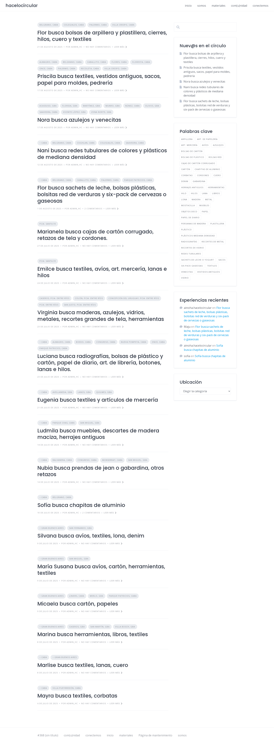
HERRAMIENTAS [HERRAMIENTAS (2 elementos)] (216, 187)
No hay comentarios (98, 46)
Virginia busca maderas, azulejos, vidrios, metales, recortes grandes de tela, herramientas (100, 316)
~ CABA (43, 142)
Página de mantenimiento (155, 735)
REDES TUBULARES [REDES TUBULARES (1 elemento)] (191, 253)
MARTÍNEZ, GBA (91, 105)
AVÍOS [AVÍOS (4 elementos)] (205, 145)
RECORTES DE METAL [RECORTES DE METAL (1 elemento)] (213, 241)
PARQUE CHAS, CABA (64, 422)
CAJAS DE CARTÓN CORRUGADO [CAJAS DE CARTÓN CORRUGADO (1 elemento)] (198, 163)
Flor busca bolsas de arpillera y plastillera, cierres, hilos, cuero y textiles (102, 36)
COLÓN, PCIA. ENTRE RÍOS (89, 298)
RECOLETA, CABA (90, 68)
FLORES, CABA (119, 62)
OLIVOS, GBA (152, 105)
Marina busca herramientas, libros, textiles (92, 634)
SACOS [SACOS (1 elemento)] (221, 259)
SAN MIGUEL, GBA (89, 422)
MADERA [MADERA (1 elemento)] (196, 199)
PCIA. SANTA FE (47, 223)
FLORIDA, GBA (69, 105)
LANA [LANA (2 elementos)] (205, 193)
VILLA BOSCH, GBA (125, 626)
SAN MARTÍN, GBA (100, 626)
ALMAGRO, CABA (48, 62)
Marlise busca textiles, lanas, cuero (82, 665)
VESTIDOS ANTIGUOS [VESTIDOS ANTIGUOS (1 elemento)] (208, 272)
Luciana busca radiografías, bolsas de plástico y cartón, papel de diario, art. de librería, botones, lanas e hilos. (100, 363)
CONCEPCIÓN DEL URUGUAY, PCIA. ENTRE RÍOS (134, 298)
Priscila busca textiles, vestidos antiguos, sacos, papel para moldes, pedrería (99, 80)
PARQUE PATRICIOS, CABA (138, 180)
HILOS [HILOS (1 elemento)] (194, 193)
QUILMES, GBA (104, 392)
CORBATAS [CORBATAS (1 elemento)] (187, 175)
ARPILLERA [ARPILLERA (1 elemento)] (187, 139)
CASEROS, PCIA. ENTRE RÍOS (54, 298)
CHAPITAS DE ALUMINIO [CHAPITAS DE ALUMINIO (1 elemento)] (207, 169)
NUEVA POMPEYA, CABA (133, 342)
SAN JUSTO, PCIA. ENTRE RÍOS (80, 304)
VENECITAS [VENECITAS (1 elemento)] (187, 272)
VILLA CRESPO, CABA (123, 24)
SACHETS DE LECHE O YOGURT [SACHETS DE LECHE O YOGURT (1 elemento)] (197, 259)
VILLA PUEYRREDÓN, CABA (67, 688)
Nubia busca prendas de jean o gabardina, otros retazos (100, 471)
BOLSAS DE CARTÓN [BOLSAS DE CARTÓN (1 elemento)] (192, 151)
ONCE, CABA (45, 68)
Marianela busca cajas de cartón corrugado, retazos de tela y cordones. (95, 235)
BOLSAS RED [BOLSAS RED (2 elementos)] (215, 157)
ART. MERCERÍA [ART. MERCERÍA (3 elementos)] (189, 145)
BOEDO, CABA (83, 342)
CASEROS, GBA (77, 626)
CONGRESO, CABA (105, 342)
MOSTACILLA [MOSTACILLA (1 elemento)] (188, 205)
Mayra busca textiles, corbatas (77, 695)
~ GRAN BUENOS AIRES (51, 528)
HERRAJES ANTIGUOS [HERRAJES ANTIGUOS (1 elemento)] (192, 187)
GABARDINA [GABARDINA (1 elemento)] (199, 181)
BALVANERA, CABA (62, 460)
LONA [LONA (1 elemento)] (184, 199)
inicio (188, 6)
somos (201, 6)
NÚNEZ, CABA (132, 105)
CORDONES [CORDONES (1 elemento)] (203, 175)
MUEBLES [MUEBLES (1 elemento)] (204, 205)
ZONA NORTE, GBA (101, 112)
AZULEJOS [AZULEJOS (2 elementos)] (218, 145)
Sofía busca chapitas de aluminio (81, 505)
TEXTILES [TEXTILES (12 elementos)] (212, 265)
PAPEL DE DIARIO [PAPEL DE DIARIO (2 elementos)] (190, 217)
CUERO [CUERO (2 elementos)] (217, 175)
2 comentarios (93, 208)
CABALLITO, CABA (96, 62)
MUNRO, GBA (113, 105)
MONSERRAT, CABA (112, 460)
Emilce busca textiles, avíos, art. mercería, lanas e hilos (102, 272)
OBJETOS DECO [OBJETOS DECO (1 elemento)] (189, 211)
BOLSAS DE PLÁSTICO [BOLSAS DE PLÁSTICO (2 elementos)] (192, 157)
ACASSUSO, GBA (48, 105)
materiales (218, 6)
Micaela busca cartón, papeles (77, 603)
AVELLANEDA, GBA (62, 392)
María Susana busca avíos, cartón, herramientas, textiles (101, 570)
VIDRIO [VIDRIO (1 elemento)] (185, 277)
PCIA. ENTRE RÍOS (48, 304)
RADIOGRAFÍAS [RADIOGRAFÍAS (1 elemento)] (189, 241)
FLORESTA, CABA (141, 62)
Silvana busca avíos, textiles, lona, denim (90, 535)
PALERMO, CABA (98, 24)
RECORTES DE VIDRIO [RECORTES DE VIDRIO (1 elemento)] (192, 247)
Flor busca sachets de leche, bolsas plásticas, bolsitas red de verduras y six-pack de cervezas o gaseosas (101, 194)
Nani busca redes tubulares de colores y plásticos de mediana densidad (102, 154)
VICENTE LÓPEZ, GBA (74, 112)
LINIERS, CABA (76, 596)
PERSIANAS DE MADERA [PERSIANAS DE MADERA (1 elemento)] (193, 223)
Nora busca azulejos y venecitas (79, 120)
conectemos (260, 6)
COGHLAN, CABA (86, 142)
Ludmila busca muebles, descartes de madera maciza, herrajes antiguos (98, 434)
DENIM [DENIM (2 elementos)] (184, 181)
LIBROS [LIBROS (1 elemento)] (216, 193)
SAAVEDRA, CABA (48, 112)
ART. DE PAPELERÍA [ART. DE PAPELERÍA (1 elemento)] (207, 139)
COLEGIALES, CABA (74, 24)
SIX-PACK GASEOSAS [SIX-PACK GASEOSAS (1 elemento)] (192, 265)
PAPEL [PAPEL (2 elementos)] (205, 211)
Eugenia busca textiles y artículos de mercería (97, 400)
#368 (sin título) (47, 735)
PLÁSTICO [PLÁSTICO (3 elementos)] (186, 229)
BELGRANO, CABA (48, 24)
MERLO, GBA (96, 596)
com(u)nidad (239, 6)
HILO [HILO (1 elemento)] (183, 193)
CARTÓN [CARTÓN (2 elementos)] (185, 169)
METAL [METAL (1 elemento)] (208, 199)
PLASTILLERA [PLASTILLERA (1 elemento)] (217, 223)
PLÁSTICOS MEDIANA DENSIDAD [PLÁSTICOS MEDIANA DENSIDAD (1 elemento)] (198, 235)
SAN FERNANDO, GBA (80, 528)
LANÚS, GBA (84, 392)
